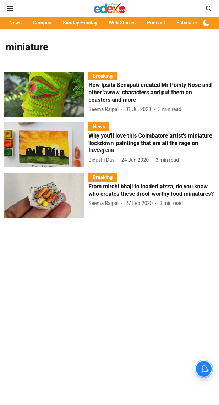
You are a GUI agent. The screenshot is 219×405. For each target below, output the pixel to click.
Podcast (156, 23)
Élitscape (186, 23)
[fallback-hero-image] (46, 94)
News (15, 23)
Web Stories (122, 23)
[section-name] (102, 75)
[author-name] (104, 109)
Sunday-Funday (80, 23)
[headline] (151, 93)
